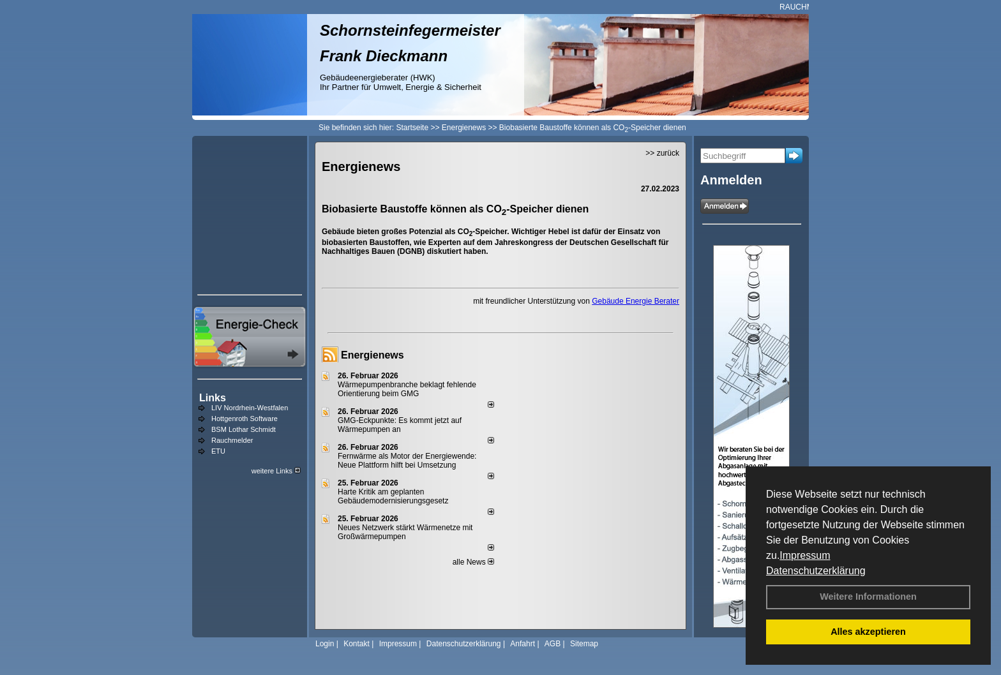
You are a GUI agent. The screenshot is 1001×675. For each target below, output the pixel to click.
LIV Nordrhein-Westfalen (249, 408)
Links (212, 397)
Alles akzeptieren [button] (868, 632)
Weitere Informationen (868, 596)
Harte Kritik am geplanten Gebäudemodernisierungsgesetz (393, 496)
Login (324, 643)
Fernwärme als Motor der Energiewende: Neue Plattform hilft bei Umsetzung (407, 461)
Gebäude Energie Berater (635, 301)
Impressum (804, 555)
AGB (553, 643)
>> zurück (662, 153)
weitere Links (276, 471)
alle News (473, 562)
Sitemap (584, 643)
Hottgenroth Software (244, 418)
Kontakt (356, 643)
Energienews (372, 355)
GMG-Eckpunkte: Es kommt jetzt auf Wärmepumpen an (400, 425)
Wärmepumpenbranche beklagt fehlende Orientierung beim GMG (407, 389)
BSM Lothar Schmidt (243, 429)
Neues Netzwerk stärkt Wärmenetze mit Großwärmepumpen (405, 532)
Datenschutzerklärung (816, 570)
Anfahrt (522, 643)
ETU (218, 451)
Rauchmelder (232, 440)
